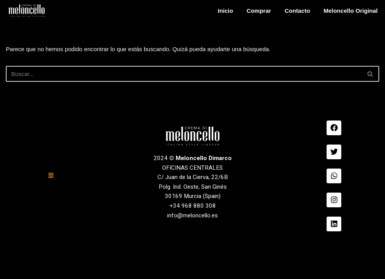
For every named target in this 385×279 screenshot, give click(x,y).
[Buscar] (184, 75)
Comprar (254, 10)
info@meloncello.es (192, 258)
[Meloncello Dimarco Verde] (26, 10)
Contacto (293, 10)
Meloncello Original (349, 10)
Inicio (219, 10)
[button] (51, 215)
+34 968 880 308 (192, 247)
